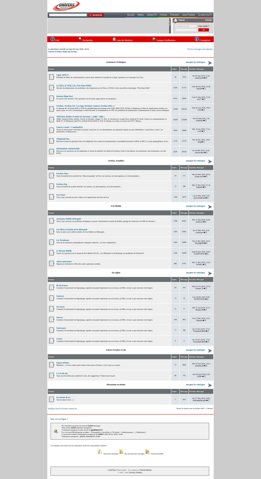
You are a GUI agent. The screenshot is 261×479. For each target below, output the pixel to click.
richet (98, 436)
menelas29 (199, 78)
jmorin (82, 436)
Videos (140, 15)
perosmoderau (199, 198)
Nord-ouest (61, 328)
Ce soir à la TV (205, 15)
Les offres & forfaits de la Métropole (71, 229)
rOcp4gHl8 (199, 243)
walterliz (199, 120)
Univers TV (152, 15)
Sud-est (59, 317)
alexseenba (199, 152)
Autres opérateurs (64, 261)
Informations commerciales (68, 148)
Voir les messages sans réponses (200, 49)
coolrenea (199, 232)
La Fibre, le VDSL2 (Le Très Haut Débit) (73, 85)
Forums (163, 15)
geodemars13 (96, 430)
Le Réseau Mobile (64, 251)
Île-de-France (62, 285)
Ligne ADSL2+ (62, 75)
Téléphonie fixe (62, 139)
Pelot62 (199, 264)
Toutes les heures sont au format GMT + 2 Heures (194, 408)
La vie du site (62, 373)
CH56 (199, 376)
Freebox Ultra (62, 173)
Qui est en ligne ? (59, 419)
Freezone (174, 15)
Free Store (60, 195)
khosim (199, 320)
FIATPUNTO (199, 254)
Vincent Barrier (145, 470)
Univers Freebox (135, 472)
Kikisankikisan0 (199, 400)
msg (199, 142)
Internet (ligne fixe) (64, 96)
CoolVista (112, 470)
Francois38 (199, 176)
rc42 (199, 110)
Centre (59, 339)
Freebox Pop (61, 184)
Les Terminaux (62, 240)
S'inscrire (208, 20)
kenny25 (199, 222)
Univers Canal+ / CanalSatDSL (69, 127)
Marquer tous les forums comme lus (62, 408)
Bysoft (199, 88)
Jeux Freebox (188, 15)
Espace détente (62, 363)
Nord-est (60, 296)
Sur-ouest (60, 307)
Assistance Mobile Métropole (68, 219)
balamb (199, 187)
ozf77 (199, 99)
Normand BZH (199, 331)
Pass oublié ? (203, 26)
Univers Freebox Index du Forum (62, 51)
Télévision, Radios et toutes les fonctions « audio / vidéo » (80, 116)
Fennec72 (199, 288)
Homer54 (199, 310)
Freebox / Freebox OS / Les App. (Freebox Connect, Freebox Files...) (85, 106)
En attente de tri (63, 397)
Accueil (130, 15)
